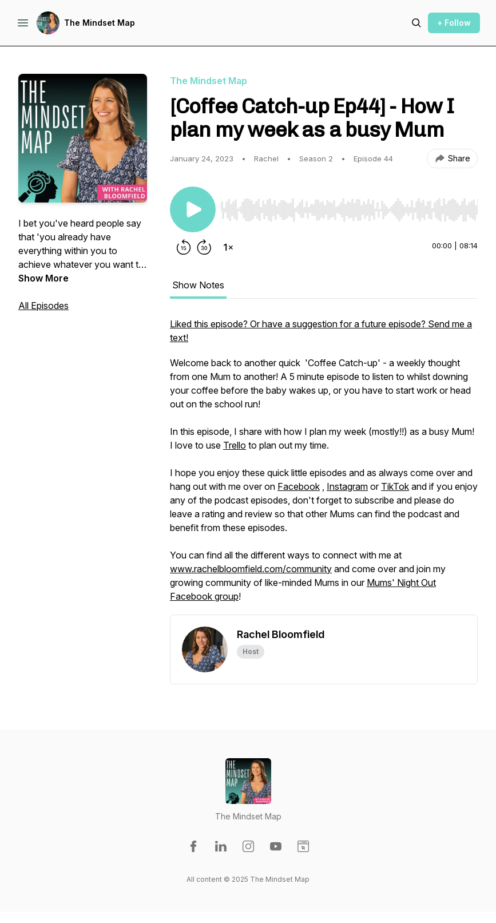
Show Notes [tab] (198, 285)
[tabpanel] (324, 466)
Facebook (298, 486)
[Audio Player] (349, 206)
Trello (234, 445)
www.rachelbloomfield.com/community (251, 569)
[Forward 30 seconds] (204, 247)
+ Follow (454, 22)
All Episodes (43, 305)
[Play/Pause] (193, 209)
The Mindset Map (99, 22)
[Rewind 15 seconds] (184, 247)
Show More (43, 278)
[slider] (349, 210)
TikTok (395, 486)
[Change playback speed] (228, 247)
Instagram (347, 486)
